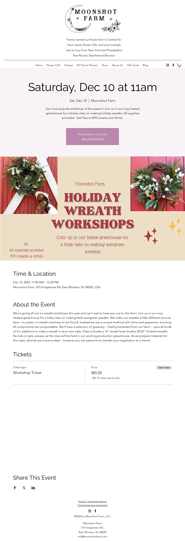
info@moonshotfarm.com (92, 536)
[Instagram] (168, 65)
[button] (179, 65)
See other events (92, 138)
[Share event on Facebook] (15, 487)
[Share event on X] (24, 487)
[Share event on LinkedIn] (33, 487)
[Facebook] (173, 65)
